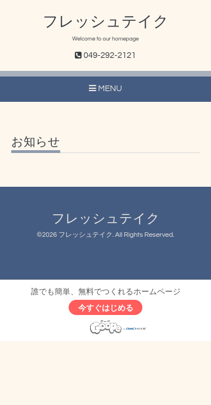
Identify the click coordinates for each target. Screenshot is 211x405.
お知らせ (35, 142)
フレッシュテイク (106, 22)
